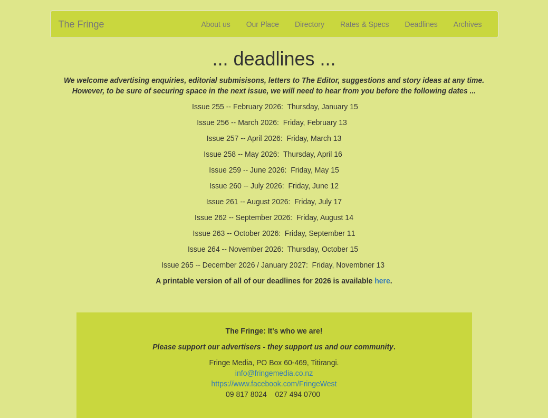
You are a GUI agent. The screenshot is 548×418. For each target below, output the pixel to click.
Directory (309, 24)
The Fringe (81, 24)
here (382, 281)
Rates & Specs (364, 24)
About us (215, 24)
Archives (468, 24)
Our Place (262, 24)
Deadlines (421, 24)
